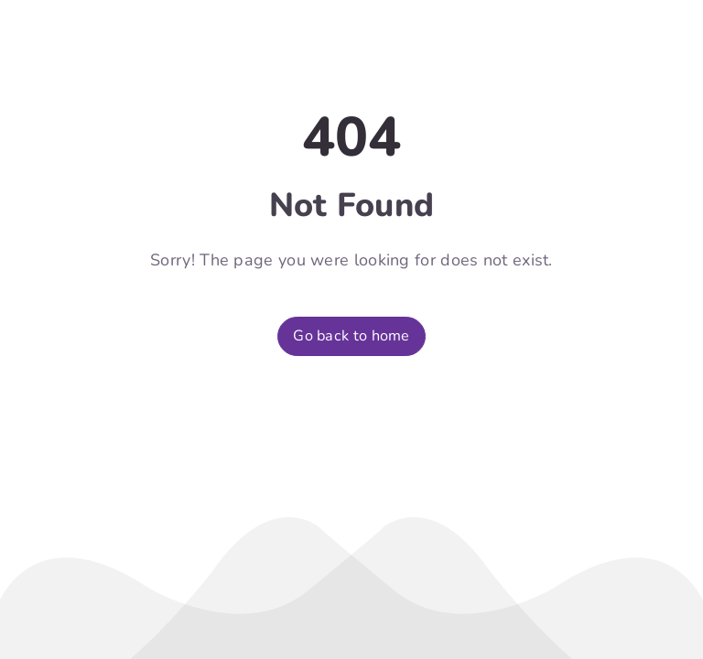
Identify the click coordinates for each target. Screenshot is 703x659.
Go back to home (351, 336)
